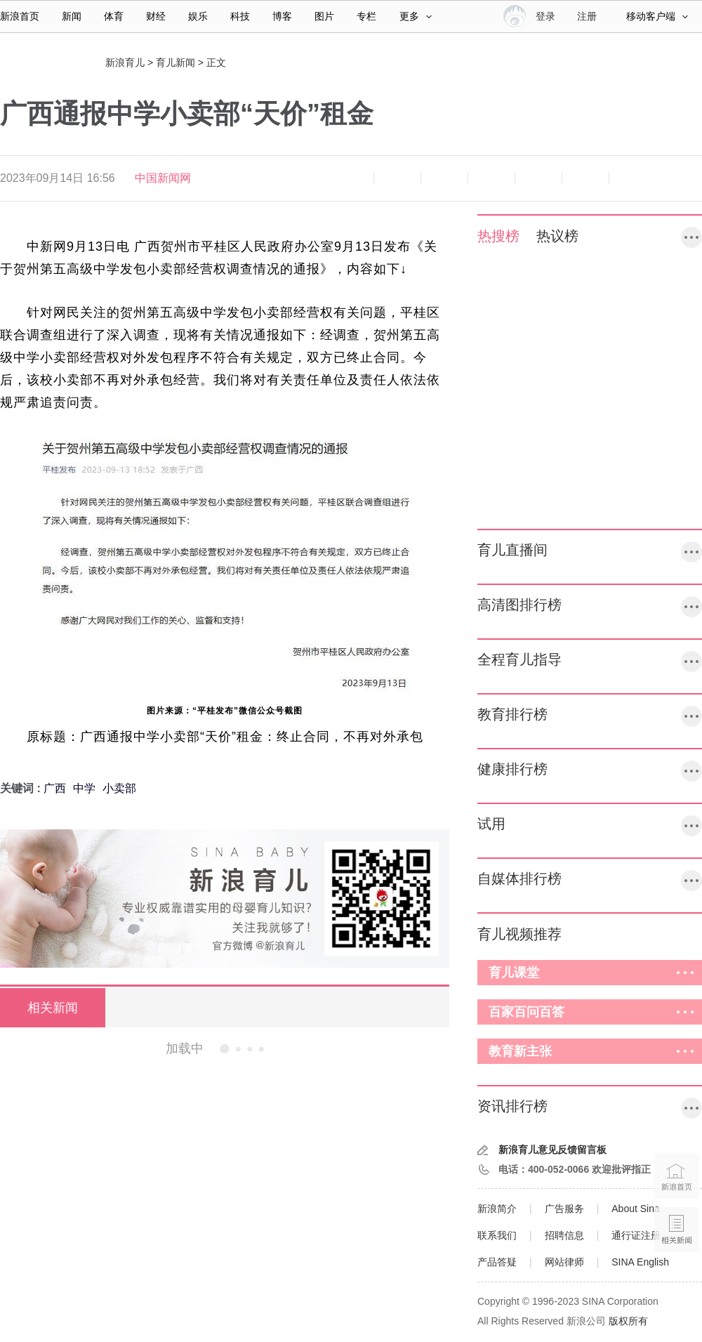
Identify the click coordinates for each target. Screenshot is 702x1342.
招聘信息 (564, 1235)
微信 (538, 178)
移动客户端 (657, 16)
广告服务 (564, 1208)
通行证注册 (636, 1235)
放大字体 (397, 178)
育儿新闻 (175, 62)
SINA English (640, 1262)
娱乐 (198, 16)
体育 (114, 16)
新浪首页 (19, 16)
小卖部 (119, 788)
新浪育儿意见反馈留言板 (552, 1149)
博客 (282, 16)
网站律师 (564, 1262)
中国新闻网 (163, 178)
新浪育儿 (125, 62)
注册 (587, 16)
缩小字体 (350, 178)
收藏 (444, 178)
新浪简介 (497, 1208)
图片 (324, 16)
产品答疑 (497, 1262)
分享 (585, 178)
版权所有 (628, 1321)
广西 (55, 788)
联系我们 (497, 1235)
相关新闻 (52, 1008)
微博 (491, 178)
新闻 (71, 16)
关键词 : (22, 788)
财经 (156, 16)
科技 (240, 16)
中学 (84, 788)
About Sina (635, 1208)
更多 (415, 16)
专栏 (366, 16)
